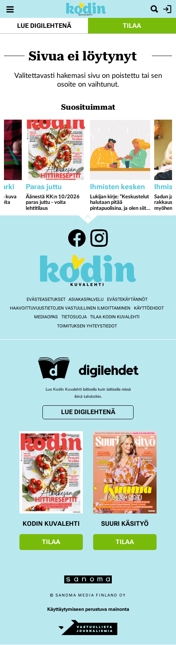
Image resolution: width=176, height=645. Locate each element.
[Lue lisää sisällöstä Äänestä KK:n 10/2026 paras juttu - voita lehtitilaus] (56, 150)
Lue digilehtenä (44, 25)
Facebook (77, 238)
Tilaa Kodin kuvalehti (115, 317)
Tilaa (132, 25)
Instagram (99, 238)
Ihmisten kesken (117, 186)
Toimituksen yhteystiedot (87, 326)
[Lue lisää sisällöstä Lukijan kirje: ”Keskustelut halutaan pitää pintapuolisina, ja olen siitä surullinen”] (120, 150)
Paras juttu (44, 186)
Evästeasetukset (46, 299)
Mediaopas (46, 317)
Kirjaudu (166, 9)
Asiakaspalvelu (86, 299)
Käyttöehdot (149, 308)
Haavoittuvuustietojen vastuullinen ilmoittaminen (70, 308)
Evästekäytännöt (127, 299)
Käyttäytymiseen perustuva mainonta (88, 609)
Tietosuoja (74, 317)
